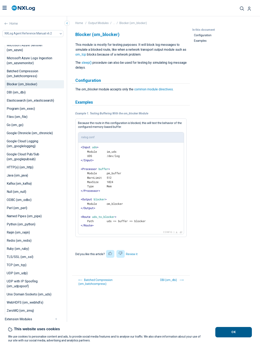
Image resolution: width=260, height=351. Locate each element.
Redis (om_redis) (19, 240)
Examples (200, 40)
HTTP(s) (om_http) (20, 167)
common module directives (153, 89)
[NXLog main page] (23, 8)
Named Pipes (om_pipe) (24, 216)
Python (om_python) (21, 224)
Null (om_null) (16, 192)
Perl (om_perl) (17, 208)
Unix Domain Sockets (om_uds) (29, 294)
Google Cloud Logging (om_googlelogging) (22, 143)
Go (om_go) (15, 125)
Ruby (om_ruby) (18, 249)
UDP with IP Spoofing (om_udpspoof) (22, 283)
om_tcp (80, 54)
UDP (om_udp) (17, 273)
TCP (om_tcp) (16, 265)
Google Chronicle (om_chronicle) (30, 133)
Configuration (202, 35)
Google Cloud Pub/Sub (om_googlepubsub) (23, 156)
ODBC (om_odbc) (19, 200)
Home (13, 23)
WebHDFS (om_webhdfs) (25, 302)
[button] (4, 8)
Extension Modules (18, 319)
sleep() (86, 63)
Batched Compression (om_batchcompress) (22, 73)
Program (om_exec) (21, 109)
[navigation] (58, 319)
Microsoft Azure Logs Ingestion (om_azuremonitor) (29, 60)
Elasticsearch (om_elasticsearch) (30, 100)
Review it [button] (132, 254)
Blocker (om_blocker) (22, 84)
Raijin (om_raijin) (18, 232)
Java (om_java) (17, 175)
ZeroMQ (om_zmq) (20, 311)
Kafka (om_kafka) (19, 183)
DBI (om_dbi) (16, 92)
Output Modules (98, 23)
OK (233, 332)
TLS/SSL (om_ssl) (20, 257)
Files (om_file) (17, 117)
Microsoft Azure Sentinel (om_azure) (24, 47)
